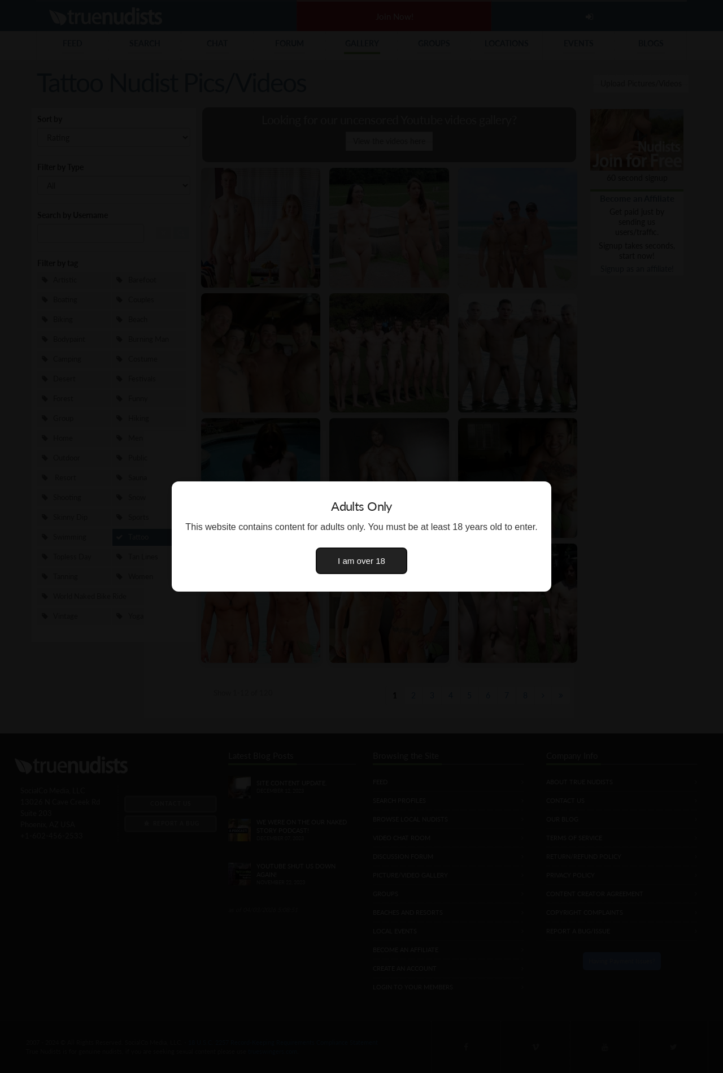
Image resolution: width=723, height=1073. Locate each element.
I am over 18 (361, 561)
